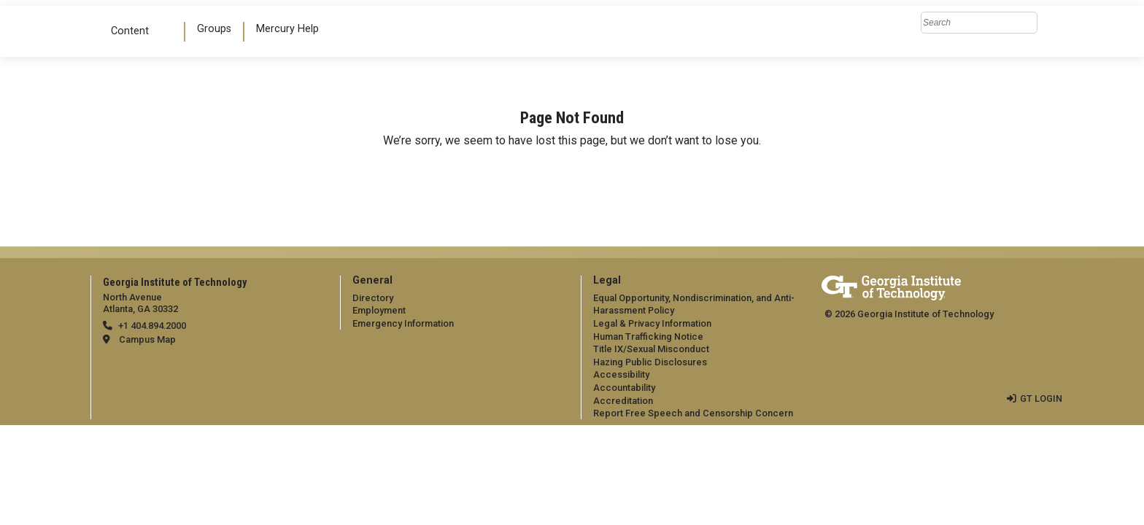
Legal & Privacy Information (652, 323)
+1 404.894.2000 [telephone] (152, 325)
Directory (372, 297)
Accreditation (623, 400)
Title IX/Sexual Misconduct (651, 348)
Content (136, 31)
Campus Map (147, 339)
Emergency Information (403, 323)
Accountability (624, 387)
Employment (379, 310)
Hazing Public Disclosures (650, 362)
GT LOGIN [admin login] (1041, 398)
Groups (214, 29)
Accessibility (621, 374)
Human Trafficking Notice (648, 336)
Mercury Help (287, 29)
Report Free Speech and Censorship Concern (693, 413)
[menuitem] (215, 31)
